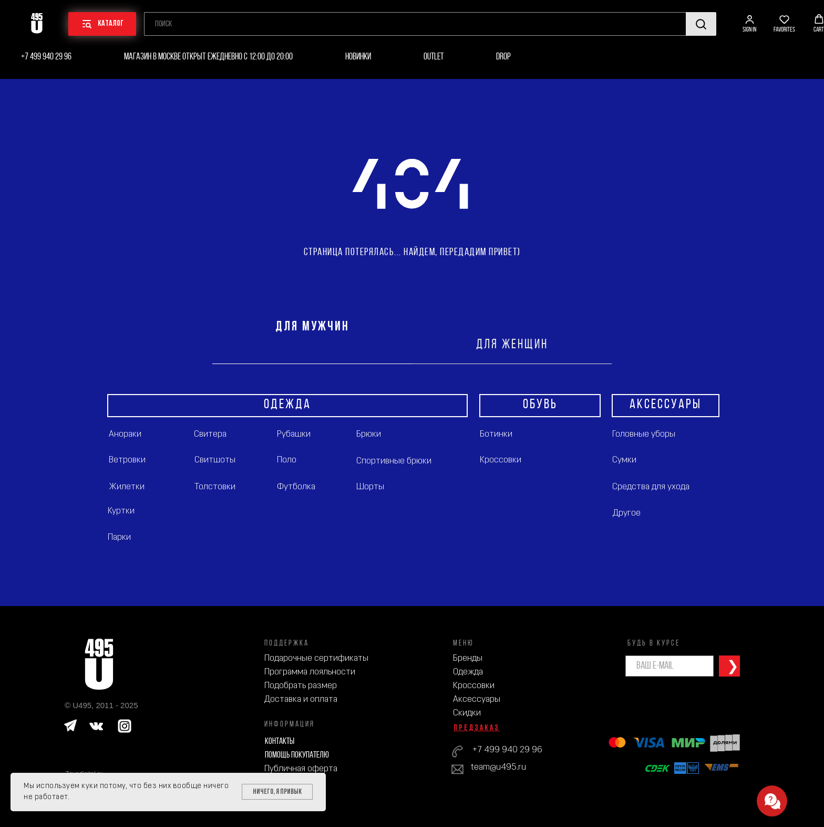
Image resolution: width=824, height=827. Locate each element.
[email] (669, 666)
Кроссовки (474, 685)
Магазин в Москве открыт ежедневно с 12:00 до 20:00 (208, 57)
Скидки (467, 713)
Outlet (434, 57)
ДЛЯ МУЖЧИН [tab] (312, 327)
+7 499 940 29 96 (46, 57)
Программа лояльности (309, 672)
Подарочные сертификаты (316, 658)
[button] (749, 23)
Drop (503, 57)
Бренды (467, 658)
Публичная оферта (300, 768)
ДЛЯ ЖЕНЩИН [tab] (512, 344)
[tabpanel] (412, 485)
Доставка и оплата (300, 699)
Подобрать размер (300, 685)
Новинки (358, 57)
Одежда (468, 672)
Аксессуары (476, 699)
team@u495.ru (498, 767)
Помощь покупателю (297, 755)
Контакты (279, 741)
